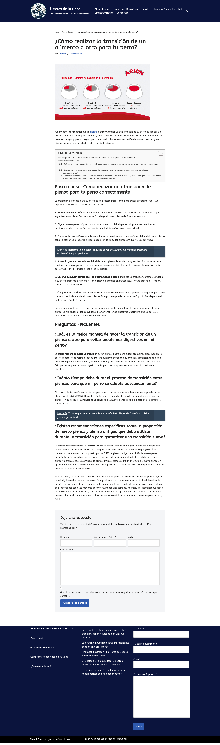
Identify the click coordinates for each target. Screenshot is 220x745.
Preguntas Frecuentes (68, 161)
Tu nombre (161, 633)
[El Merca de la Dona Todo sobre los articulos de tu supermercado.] (60, 11)
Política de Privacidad (42, 649)
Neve (32, 741)
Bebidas (146, 9)
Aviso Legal (37, 640)
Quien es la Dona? (41, 668)
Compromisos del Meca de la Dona (49, 659)
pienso (93, 132)
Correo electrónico (105, 539)
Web (130, 539)
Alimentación (102, 9)
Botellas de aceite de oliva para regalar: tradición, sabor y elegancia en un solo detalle (104, 636)
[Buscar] (187, 11)
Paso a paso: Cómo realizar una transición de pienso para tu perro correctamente (97, 157)
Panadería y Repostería (125, 9)
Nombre (65, 539)
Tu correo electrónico (161, 649)
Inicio (57, 32)
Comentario (67, 551)
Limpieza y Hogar (104, 13)
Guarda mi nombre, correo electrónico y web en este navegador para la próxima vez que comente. (108, 596)
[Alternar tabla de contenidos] (159, 153)
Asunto (161, 664)
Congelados (123, 13)
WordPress (64, 741)
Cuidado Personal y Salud (168, 9)
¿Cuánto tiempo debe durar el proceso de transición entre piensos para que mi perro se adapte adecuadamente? (106, 171)
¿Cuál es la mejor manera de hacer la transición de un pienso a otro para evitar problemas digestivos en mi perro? (111, 165)
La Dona (63, 54)
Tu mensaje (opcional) (161, 697)
